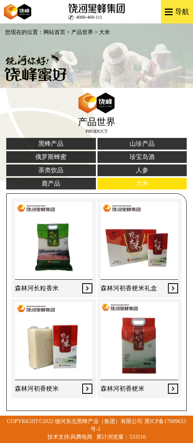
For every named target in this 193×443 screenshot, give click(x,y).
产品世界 (82, 32)
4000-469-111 (89, 17)
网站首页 (54, 32)
